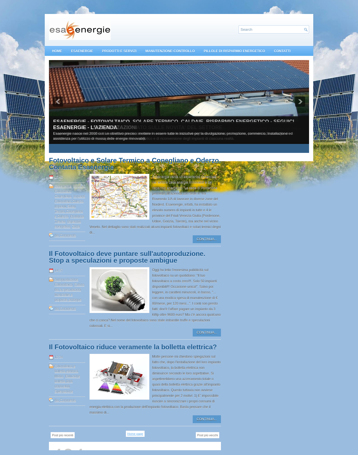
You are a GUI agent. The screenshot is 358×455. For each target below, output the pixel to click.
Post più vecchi (207, 435)
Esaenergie (63, 186)
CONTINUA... (207, 239)
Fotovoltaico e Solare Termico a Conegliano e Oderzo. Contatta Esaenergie (135, 163)
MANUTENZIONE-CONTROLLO (170, 51)
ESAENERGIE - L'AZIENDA (85, 127)
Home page (135, 433)
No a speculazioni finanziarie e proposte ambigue (68, 295)
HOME (57, 51)
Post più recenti (62, 435)
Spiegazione (64, 391)
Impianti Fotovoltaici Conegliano (70, 191)
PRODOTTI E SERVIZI (119, 51)
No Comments (65, 235)
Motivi (59, 376)
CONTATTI (282, 51)
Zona (76, 226)
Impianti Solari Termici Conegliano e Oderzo (69, 211)
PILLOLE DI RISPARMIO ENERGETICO (234, 51)
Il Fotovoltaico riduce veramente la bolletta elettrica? (133, 347)
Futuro (79, 284)
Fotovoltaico (64, 284)
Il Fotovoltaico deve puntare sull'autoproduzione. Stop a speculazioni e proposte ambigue (127, 257)
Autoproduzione (66, 279)
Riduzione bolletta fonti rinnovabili (67, 381)
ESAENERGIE (82, 51)
